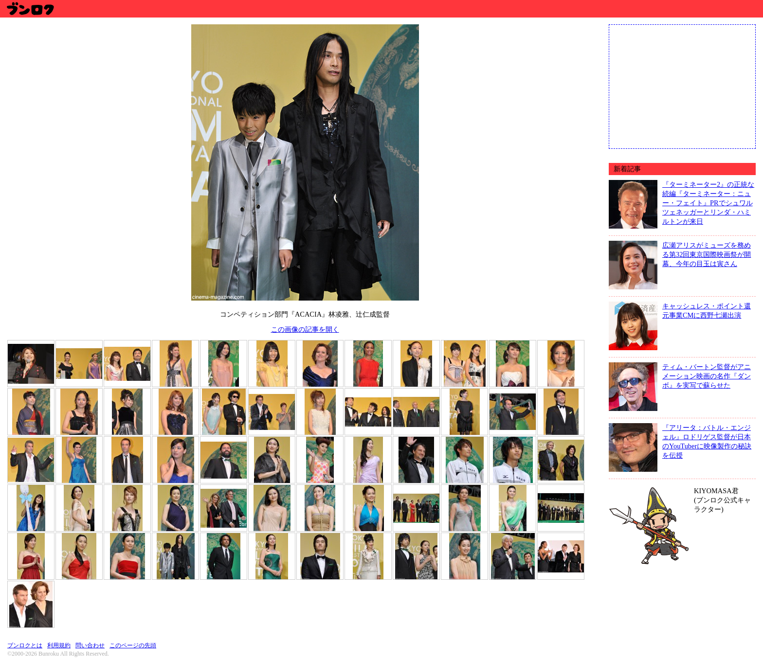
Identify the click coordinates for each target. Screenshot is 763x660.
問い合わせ (90, 645)
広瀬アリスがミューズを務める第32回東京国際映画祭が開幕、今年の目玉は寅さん (706, 254)
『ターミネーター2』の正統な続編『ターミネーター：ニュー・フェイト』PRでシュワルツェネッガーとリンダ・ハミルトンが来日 (708, 202)
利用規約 (59, 645)
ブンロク (30, 8)
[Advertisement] (682, 85)
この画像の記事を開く (305, 329)
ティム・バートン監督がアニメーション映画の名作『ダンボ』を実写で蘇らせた (706, 376)
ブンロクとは (24, 645)
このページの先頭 (132, 645)
